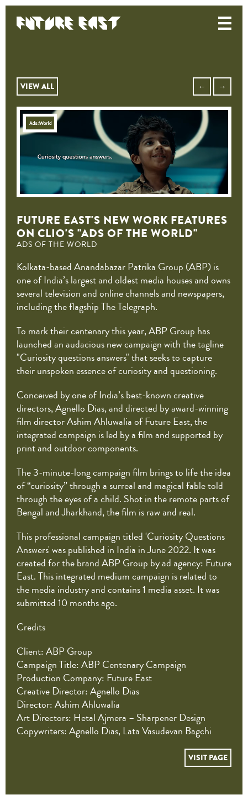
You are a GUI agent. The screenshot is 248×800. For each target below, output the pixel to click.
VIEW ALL (37, 86)
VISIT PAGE (208, 758)
